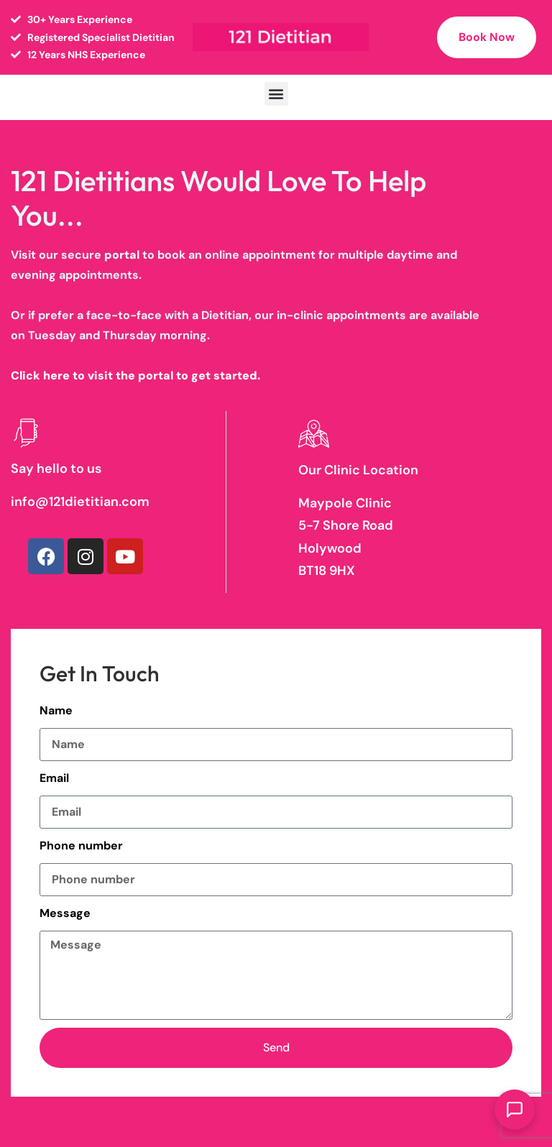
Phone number (81, 845)
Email (54, 778)
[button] (276, 94)
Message (65, 913)
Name (56, 710)
